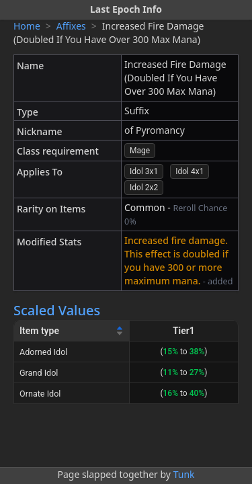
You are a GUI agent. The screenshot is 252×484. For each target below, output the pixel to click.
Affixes (71, 25)
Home (26, 25)
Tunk (184, 474)
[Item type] (72, 331)
